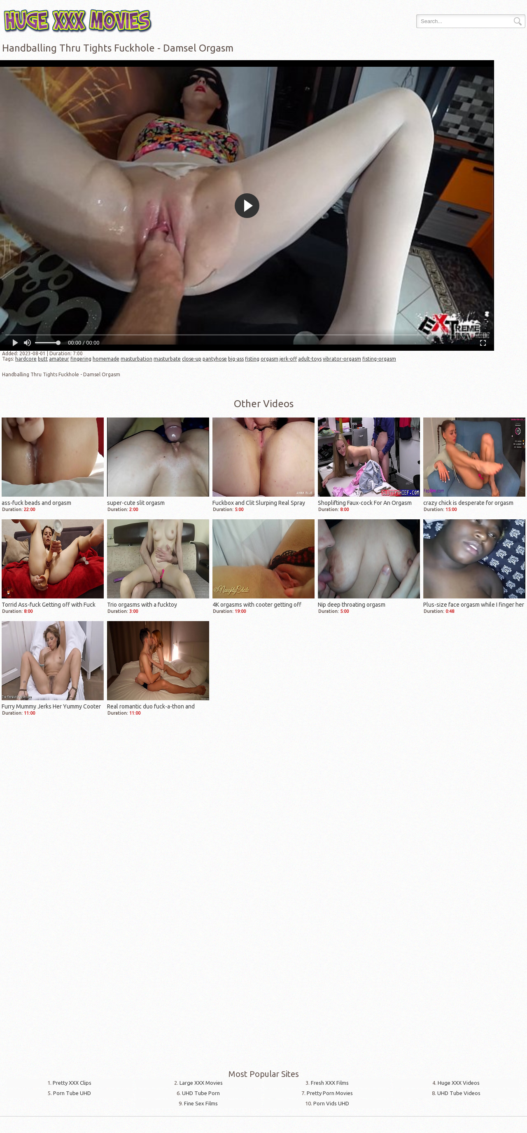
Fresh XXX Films (330, 1083)
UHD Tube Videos (458, 1093)
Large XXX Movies (201, 1083)
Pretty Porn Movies (330, 1093)
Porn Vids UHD (331, 1103)
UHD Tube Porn (201, 1093)
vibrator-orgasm (342, 358)
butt (43, 358)
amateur (59, 358)
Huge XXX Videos (459, 1083)
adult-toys (310, 358)
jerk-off (288, 358)
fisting (252, 358)
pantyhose (215, 358)
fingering (80, 358)
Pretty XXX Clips (72, 1083)
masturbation (136, 358)
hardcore (26, 358)
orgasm (269, 358)
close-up (191, 358)
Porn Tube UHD (72, 1093)
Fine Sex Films (201, 1103)
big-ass (236, 358)
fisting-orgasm (379, 358)
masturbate (167, 358)
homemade (106, 358)
